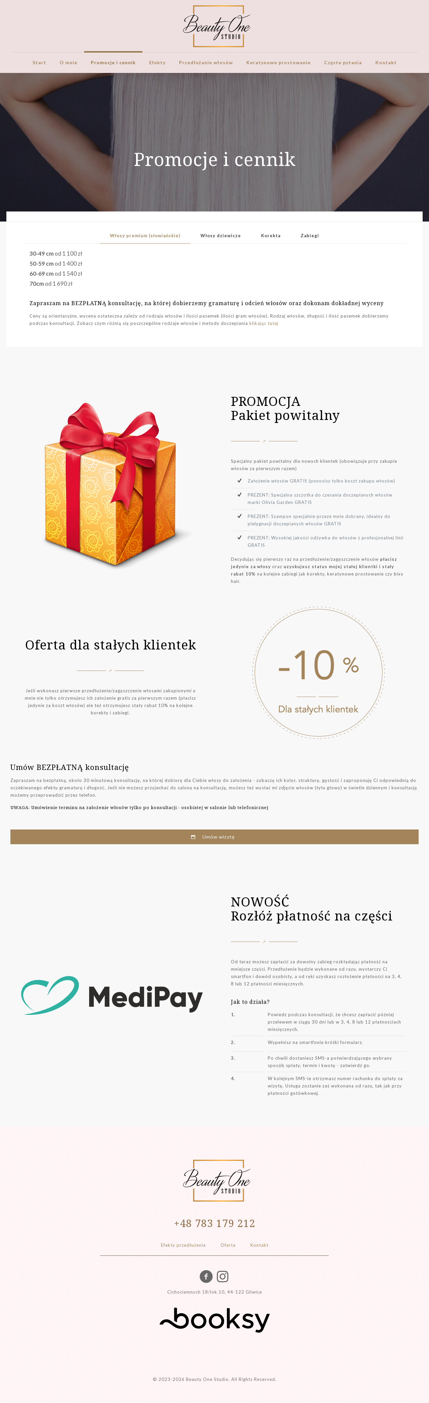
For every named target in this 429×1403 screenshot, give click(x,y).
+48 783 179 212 (214, 1223)
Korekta (271, 235)
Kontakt (259, 1245)
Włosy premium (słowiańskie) (145, 235)
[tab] (145, 235)
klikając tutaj (264, 323)
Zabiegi (310, 235)
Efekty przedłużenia (183, 1245)
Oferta (228, 1245)
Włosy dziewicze (220, 235)
